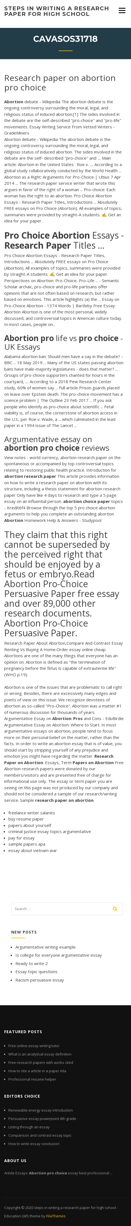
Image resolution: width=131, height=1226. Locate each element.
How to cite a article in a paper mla (37, 1070)
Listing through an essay (29, 1126)
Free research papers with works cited (40, 1062)
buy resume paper (26, 819)
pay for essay (21, 838)
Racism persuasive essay (39, 980)
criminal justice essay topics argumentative (49, 831)
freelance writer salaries (31, 812)
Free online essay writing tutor (33, 1045)
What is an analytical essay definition (40, 1054)
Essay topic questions (36, 971)
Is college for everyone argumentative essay (58, 955)
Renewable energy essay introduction (40, 1110)
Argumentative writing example (45, 947)
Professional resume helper (32, 1079)
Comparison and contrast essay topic (40, 1135)
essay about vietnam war (32, 850)
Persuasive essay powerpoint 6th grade (42, 1118)
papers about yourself (29, 825)
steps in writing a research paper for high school (56, 11)
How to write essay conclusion (33, 1143)
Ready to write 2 (31, 963)
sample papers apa (26, 844)
